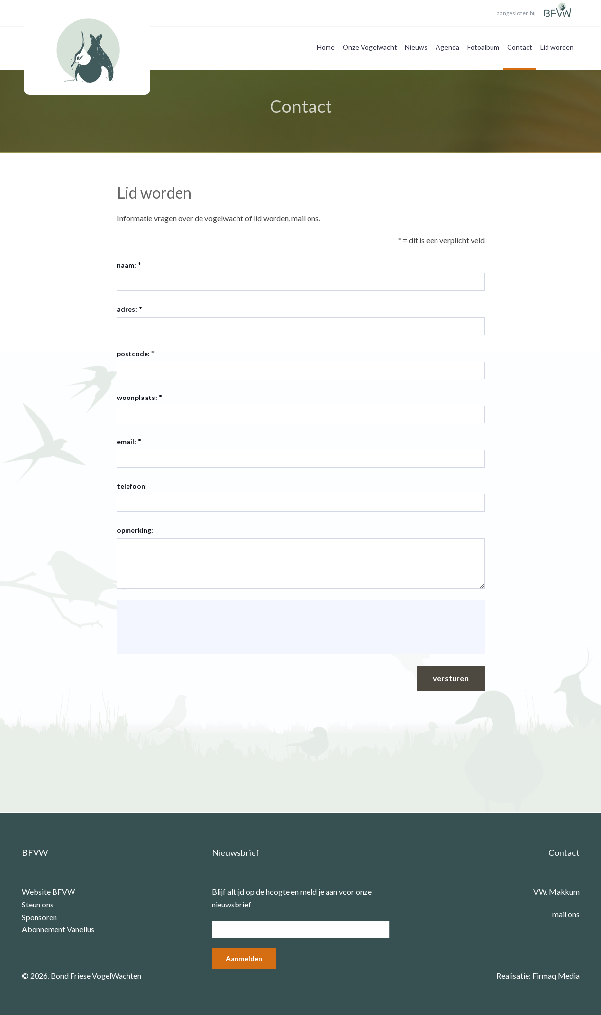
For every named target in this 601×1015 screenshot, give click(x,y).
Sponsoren (39, 917)
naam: (126, 265)
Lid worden (557, 47)
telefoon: (132, 486)
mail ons (566, 914)
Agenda (447, 47)
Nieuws (416, 47)
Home (326, 47)
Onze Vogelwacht (370, 47)
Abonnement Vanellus (58, 929)
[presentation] (199, 627)
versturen (451, 678)
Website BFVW (48, 891)
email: (126, 441)
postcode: (133, 353)
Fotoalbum (483, 47)
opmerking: (135, 530)
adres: (127, 309)
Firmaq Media (556, 975)
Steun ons (38, 904)
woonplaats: (137, 397)
